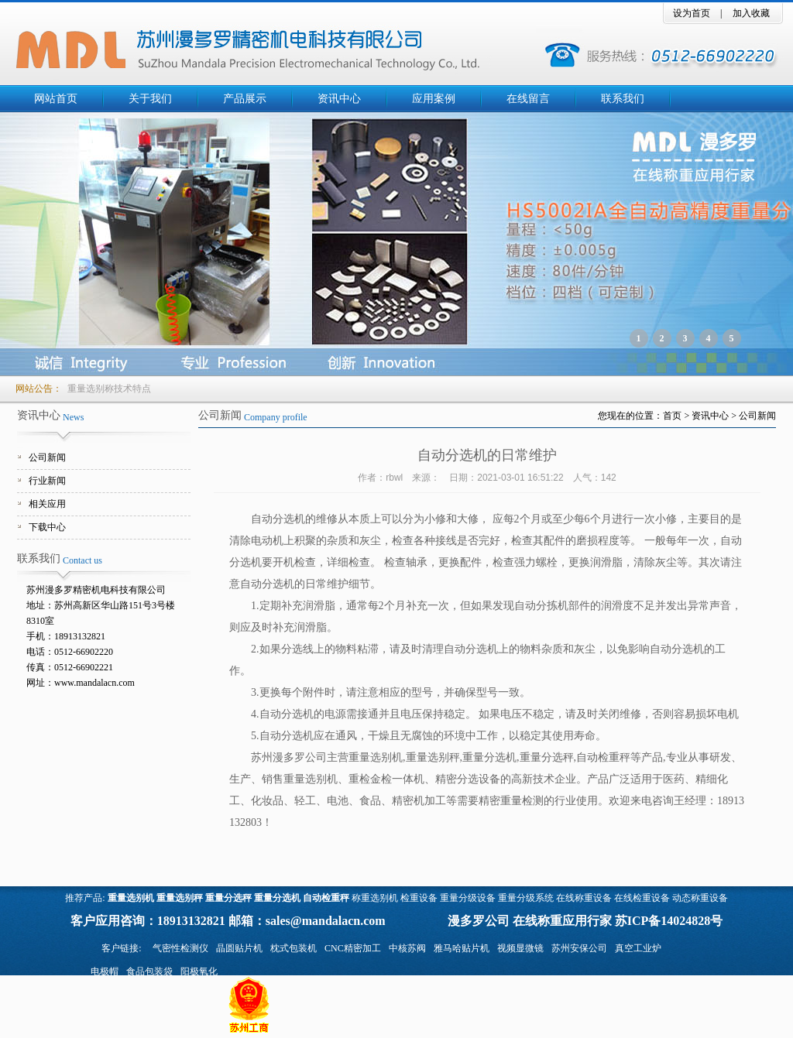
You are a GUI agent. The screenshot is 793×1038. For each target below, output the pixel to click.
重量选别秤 (179, 897)
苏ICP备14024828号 (669, 920)
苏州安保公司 (579, 948)
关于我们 (150, 98)
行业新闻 (47, 480)
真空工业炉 (638, 948)
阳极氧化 (199, 971)
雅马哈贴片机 (461, 948)
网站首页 (55, 98)
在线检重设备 (642, 897)
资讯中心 (339, 98)
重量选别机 (131, 897)
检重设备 (419, 897)
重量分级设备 (468, 897)
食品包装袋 (149, 971)
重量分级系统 (526, 897)
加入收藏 (751, 13)
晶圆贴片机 (239, 948)
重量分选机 (277, 897)
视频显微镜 (520, 948)
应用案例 (433, 98)
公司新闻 (47, 457)
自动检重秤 (326, 897)
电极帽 (104, 971)
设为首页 (691, 13)
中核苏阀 (407, 948)
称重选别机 (375, 897)
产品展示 (244, 98)
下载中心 (47, 527)
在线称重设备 (584, 897)
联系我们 (622, 98)
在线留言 (528, 98)
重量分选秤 (228, 897)
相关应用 (47, 503)
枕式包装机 (293, 948)
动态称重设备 (700, 897)
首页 (672, 415)
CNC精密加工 (352, 948)
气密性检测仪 (180, 948)
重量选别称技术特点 (109, 388)
